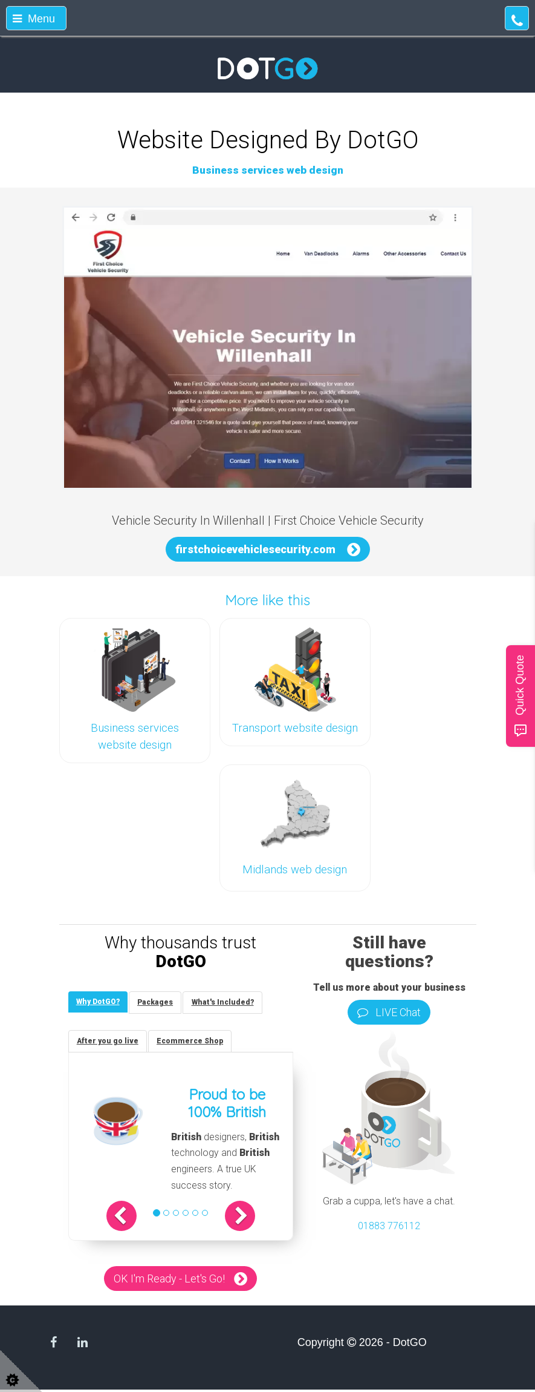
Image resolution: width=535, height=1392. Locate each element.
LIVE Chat (389, 1012)
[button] (129, 1218)
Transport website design (295, 728)
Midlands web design (294, 869)
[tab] (99, 1002)
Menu (34, 19)
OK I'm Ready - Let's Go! (169, 1281)
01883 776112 (389, 1226)
